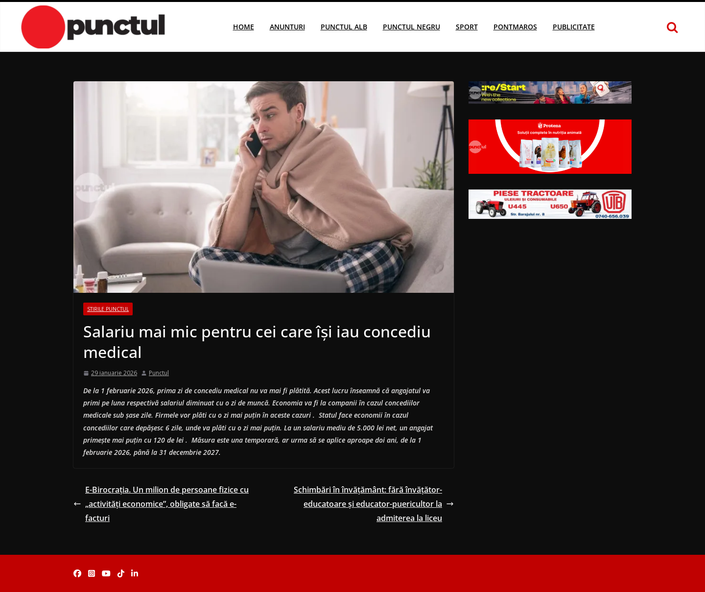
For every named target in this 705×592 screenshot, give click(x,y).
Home (243, 26)
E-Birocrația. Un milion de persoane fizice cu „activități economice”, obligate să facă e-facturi (161, 503)
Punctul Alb (344, 26)
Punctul (159, 373)
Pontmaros (515, 26)
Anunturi (287, 26)
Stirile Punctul (108, 309)
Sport (467, 26)
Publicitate (574, 26)
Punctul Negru (411, 26)
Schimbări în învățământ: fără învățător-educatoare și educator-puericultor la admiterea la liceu (374, 503)
